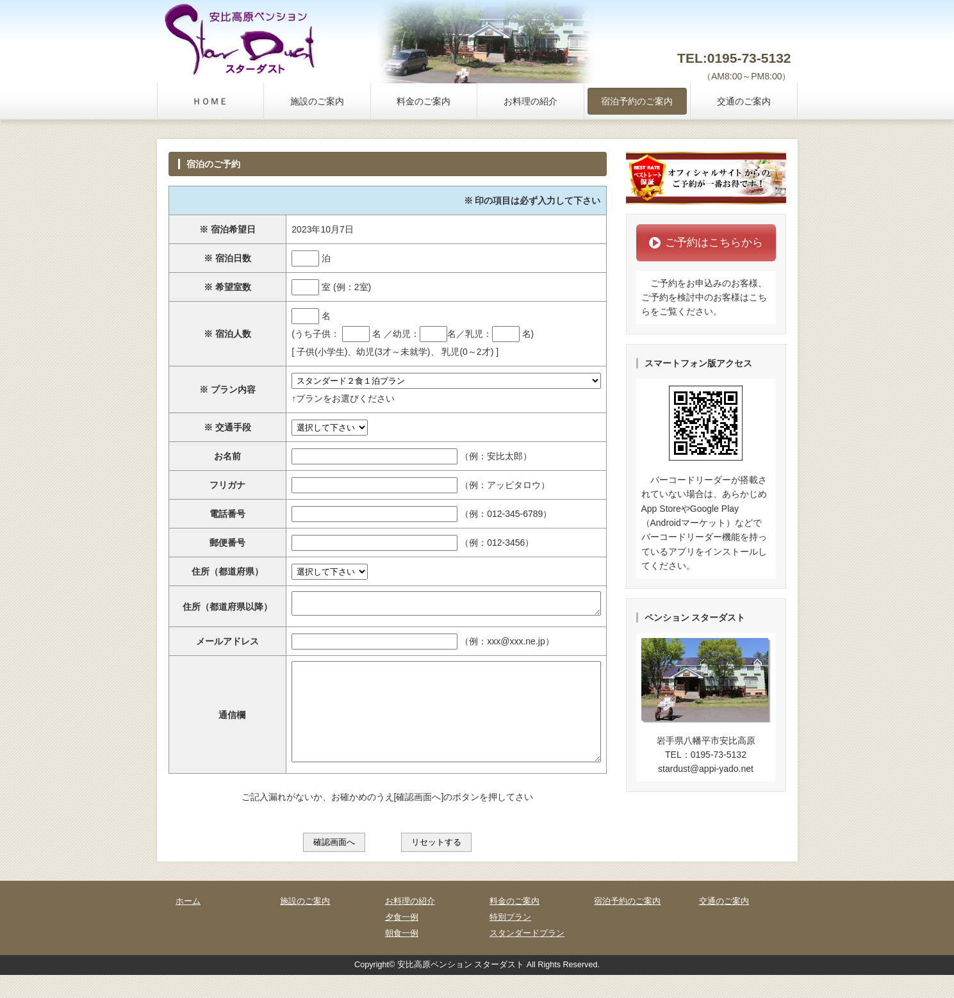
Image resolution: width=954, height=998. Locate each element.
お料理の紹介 (530, 101)
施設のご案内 (317, 101)
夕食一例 (401, 940)
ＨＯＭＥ (210, 101)
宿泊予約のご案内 (637, 101)
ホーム (188, 924)
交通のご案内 (744, 101)
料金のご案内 (423, 101)
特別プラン (510, 940)
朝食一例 (401, 956)
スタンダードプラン (526, 956)
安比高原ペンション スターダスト (461, 987)
